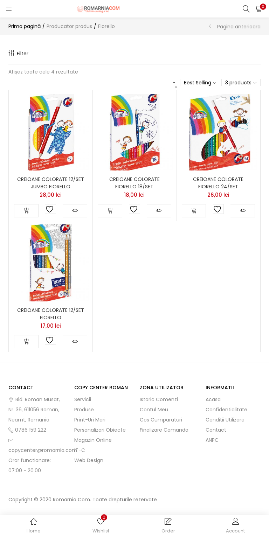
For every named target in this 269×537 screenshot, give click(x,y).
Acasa (213, 399)
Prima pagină (24, 26)
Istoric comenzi (159, 399)
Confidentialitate (226, 409)
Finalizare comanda (164, 429)
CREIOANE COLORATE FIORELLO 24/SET (218, 183)
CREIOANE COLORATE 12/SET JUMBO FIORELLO (50, 183)
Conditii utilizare (225, 419)
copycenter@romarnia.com (42, 450)
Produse (84, 409)
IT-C (79, 450)
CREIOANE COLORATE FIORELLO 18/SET (134, 183)
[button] (258, 9)
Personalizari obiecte (100, 429)
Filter (18, 53)
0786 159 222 (30, 429)
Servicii (82, 399)
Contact (216, 429)
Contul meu (154, 409)
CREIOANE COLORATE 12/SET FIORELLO (50, 314)
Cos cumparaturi (161, 419)
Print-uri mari (89, 419)
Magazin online (93, 440)
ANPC (212, 440)
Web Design (88, 460)
